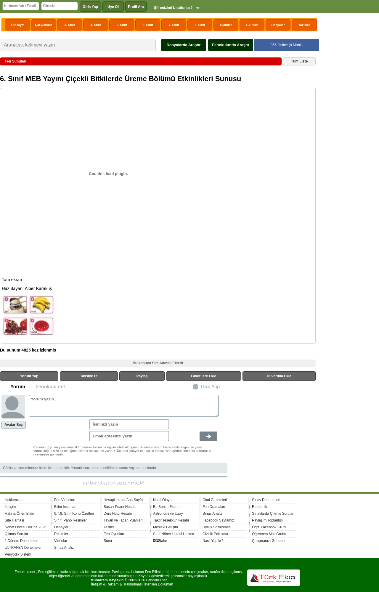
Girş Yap (210, 386)
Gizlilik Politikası (215, 534)
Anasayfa (17, 25)
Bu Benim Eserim (167, 507)
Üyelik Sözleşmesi (217, 527)
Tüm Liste (299, 61)
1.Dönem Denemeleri (21, 541)
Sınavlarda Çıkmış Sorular (272, 513)
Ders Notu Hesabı (118, 513)
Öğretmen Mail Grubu (269, 534)
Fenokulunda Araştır (230, 45)
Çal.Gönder (43, 25)
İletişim (10, 507)
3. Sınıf (70, 25)
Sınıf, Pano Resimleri (71, 520)
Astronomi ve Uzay (168, 513)
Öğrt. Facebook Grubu (269, 527)
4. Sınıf (96, 25)
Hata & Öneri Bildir (19, 513)
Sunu (108, 541)
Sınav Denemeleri (266, 500)
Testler (109, 527)
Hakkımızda (14, 500)
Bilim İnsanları (65, 507)
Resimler (61, 534)
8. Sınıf (200, 25)
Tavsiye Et (88, 376)
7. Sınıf (174, 25)
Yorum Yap (29, 376)
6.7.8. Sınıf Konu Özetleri (74, 513)
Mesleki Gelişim (165, 527)
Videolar (60, 541)
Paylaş (142, 376)
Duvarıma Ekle (279, 376)
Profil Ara (136, 7)
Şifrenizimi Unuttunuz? (173, 8)
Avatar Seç (13, 425)
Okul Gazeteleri (215, 500)
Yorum (17, 386)
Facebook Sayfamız (218, 520)
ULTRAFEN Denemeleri (23, 548)
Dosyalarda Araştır (183, 45)
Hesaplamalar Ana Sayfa (123, 500)
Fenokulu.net (50, 386)
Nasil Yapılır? (213, 541)
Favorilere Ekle (203, 376)
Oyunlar (226, 25)
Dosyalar (278, 25)
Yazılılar (304, 25)
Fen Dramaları (214, 507)
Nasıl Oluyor (163, 500)
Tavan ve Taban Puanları (123, 520)
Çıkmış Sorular (16, 534)
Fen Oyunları (114, 534)
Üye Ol (113, 7)
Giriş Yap (90, 7)
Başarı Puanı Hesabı (120, 507)
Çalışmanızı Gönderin (269, 541)
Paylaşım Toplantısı (267, 520)
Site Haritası (14, 520)
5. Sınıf (122, 25)
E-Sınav (252, 25)
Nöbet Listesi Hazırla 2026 (25, 527)
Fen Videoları (64, 500)
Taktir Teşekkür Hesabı (171, 520)
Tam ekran (12, 279)
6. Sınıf (148, 25)
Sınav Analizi (64, 548)
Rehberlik (259, 507)
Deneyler (61, 527)
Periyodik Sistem (18, 554)
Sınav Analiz (212, 513)
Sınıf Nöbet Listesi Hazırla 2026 (173, 535)
